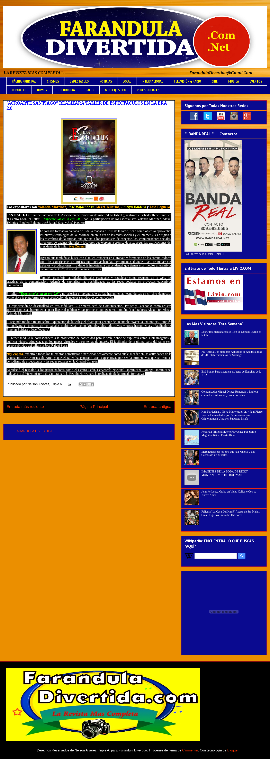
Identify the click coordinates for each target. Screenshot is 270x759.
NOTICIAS (105, 81)
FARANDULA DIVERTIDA (34, 431)
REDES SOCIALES (148, 90)
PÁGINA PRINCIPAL (24, 81)
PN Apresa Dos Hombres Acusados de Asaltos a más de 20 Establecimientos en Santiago (231, 353)
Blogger (232, 750)
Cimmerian (190, 750)
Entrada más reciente (25, 406)
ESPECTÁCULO (79, 81)
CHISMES (53, 81)
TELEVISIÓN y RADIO (187, 81)
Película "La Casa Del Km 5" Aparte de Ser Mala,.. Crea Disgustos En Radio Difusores (230, 513)
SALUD (90, 90)
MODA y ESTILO (115, 90)
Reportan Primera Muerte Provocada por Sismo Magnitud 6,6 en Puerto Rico (228, 433)
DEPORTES (19, 90)
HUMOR (42, 90)
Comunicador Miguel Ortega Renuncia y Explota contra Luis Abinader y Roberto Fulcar (229, 393)
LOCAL (127, 81)
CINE (215, 81)
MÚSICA (233, 81)
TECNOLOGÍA (66, 90)
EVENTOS (256, 81)
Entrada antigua (157, 406)
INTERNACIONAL (152, 81)
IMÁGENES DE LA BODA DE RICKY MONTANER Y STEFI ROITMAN (224, 473)
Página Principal (94, 406)
